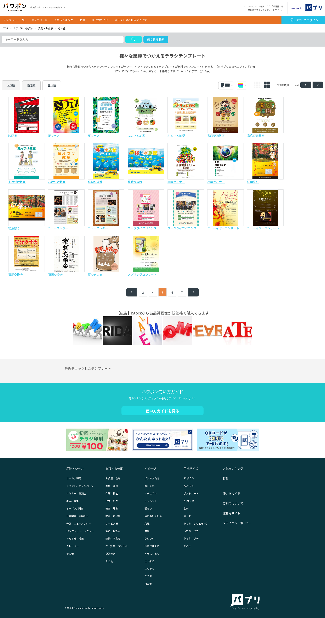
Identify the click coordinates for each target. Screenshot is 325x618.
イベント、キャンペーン (79, 486)
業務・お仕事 (45, 28)
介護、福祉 (112, 493)
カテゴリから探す (23, 28)
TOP (5, 28)
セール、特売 (73, 478)
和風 (146, 523)
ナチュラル (150, 493)
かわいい (149, 538)
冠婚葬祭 (110, 553)
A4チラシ (189, 486)
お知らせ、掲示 (75, 538)
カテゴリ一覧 (40, 20)
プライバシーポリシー (237, 523)
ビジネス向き (151, 478)
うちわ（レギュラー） (196, 523)
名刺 (186, 508)
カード (187, 516)
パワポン (15, 7)
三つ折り (149, 568)
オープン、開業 (74, 508)
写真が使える (151, 546)
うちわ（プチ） (192, 538)
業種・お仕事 (114, 468)
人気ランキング (63, 20)
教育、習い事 (113, 516)
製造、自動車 (113, 531)
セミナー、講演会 (76, 493)
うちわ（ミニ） (192, 531)
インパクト (150, 500)
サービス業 (112, 523)
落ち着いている (153, 516)
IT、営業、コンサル (116, 546)
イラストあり (151, 553)
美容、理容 (112, 508)
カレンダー (72, 546)
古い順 (52, 85)
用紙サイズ (191, 468)
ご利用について (233, 503)
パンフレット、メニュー (80, 531)
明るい (148, 508)
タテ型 (148, 576)
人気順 (11, 85)
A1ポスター (190, 500)
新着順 (31, 85)
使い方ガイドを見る (162, 410)
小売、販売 (112, 500)
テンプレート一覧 (14, 20)
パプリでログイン (303, 20)
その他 (70, 553)
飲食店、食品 (113, 478)
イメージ (150, 468)
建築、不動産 (113, 538)
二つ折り (149, 561)
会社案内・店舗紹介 (77, 516)
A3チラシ (189, 478)
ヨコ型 (148, 583)
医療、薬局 (112, 486)
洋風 (146, 531)
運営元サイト (231, 513)
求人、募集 (72, 500)
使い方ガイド (100, 20)
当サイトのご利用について (131, 20)
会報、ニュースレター (78, 523)
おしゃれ (149, 486)
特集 (82, 20)
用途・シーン (75, 468)
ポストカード (191, 493)
